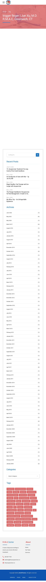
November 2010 (11, 386)
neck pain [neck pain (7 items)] (20, 510)
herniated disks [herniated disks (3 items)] (11, 504)
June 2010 (9, 406)
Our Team (27, 550)
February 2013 (10, 286)
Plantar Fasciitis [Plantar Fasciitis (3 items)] (19, 513)
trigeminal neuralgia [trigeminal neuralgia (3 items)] (27, 522)
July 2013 (9, 271)
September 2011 (11, 352)
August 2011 (10, 355)
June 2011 (9, 363)
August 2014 (10, 259)
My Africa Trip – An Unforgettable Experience (16, 200)
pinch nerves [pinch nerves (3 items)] (10, 513)
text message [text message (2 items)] (17, 522)
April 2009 (9, 452)
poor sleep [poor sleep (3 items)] (27, 513)
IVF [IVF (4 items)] (15, 507)
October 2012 (10, 301)
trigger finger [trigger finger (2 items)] (10, 525)
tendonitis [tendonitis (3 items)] (10, 522)
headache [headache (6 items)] (34, 501)
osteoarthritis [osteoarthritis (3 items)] (28, 510)
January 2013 (10, 290)
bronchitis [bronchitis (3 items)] (23, 492)
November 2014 (11, 247)
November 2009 (11, 433)
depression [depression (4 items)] (10, 498)
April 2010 (9, 413)
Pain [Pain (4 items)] (35, 510)
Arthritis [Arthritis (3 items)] (9, 492)
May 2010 (9, 409)
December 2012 (10, 294)
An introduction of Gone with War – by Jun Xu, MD (18, 178)
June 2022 (9, 213)
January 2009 (10, 464)
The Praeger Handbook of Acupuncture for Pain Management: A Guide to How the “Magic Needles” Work (18, 193)
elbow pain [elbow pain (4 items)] (33, 498)
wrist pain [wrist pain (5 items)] (32, 525)
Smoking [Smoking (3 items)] (34, 519)
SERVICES (12, 577)
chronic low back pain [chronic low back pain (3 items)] (12, 495)
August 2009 (10, 440)
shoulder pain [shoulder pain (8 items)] (11, 519)
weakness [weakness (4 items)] (18, 525)
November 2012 (11, 297)
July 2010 (9, 402)
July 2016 (9, 232)
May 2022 (9, 216)
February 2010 (10, 421)
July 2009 (9, 444)
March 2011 (10, 371)
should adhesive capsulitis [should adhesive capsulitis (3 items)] (13, 516)
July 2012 (9, 313)
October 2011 (10, 348)
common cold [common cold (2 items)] (23, 495)
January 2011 (10, 379)
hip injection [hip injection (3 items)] (20, 504)
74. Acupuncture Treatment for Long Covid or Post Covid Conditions (17, 170)
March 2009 (10, 456)
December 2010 (11, 382)
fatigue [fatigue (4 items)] (18, 501)
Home (4, 12)
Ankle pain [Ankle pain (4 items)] (29, 489)
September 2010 (11, 394)
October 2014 (10, 251)
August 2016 (10, 228)
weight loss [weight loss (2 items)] (25, 525)
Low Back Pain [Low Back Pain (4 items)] (28, 507)
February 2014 (10, 267)
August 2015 (10, 240)
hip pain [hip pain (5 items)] (27, 504)
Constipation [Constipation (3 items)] (31, 495)
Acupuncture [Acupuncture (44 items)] (10, 489)
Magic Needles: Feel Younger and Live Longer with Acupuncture (18, 185)
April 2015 (9, 243)
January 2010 (10, 425)
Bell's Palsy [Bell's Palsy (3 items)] (16, 492)
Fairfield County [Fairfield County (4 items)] (11, 501)
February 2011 (10, 375)
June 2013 (9, 274)
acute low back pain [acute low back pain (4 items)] (20, 489)
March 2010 (10, 417)
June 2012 (9, 317)
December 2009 (11, 429)
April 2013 (9, 278)
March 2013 (10, 282)
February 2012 (10, 332)
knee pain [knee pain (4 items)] (20, 507)
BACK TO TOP (32, 577)
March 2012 (10, 328)
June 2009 (9, 448)
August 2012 (10, 309)
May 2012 (9, 321)
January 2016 (10, 236)
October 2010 (10, 390)
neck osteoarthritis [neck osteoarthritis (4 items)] (12, 510)
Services (27, 552)
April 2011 (9, 367)
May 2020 (9, 220)
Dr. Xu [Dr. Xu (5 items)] (16, 498)
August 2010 (10, 398)
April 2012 (9, 325)
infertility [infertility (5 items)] (33, 504)
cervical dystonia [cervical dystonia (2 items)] (32, 492)
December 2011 (10, 340)
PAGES (18, 577)
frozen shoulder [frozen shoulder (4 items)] (26, 501)
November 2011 (11, 344)
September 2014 (11, 255)
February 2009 (10, 460)
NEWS (23, 577)
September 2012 (11, 305)
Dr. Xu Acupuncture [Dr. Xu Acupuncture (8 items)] (24, 498)
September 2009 (11, 437)
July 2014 (9, 263)
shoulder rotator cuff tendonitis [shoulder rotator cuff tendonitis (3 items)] (23, 519)
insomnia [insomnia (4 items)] (10, 507)
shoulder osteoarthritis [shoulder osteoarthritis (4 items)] (27, 516)
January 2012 (10, 336)
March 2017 (10, 224)
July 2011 (9, 359)
